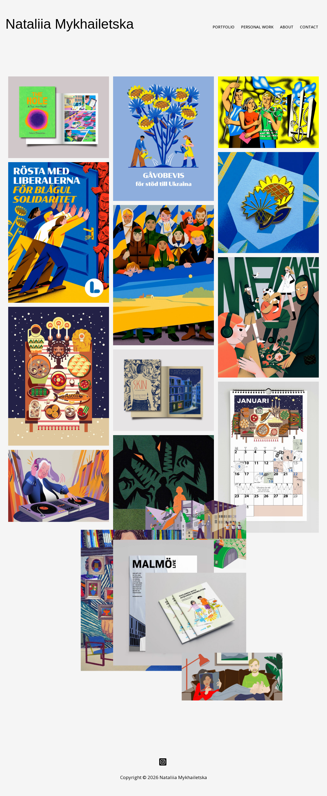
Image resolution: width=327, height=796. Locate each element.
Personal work (257, 26)
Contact (309, 26)
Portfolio (223, 26)
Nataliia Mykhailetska (69, 24)
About (286, 26)
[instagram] (164, 760)
